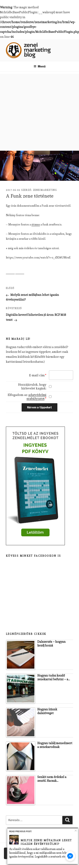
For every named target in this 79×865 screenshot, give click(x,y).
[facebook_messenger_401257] (70, 856)
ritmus (35, 224)
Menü (40, 66)
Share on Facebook (10, 269)
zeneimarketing (45, 190)
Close (75, 830)
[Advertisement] (37, 111)
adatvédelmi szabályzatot (36, 396)
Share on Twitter (19, 269)
